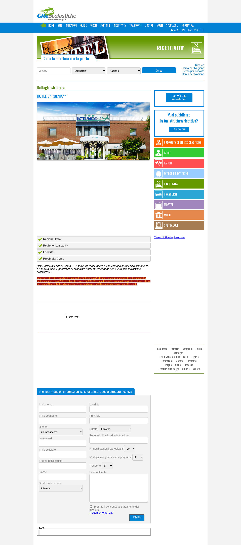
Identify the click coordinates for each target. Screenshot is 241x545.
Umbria (186, 369)
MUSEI (159, 25)
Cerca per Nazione (193, 74)
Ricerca (199, 65)
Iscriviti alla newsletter (179, 97)
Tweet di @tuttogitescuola (169, 237)
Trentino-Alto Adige (168, 369)
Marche (179, 361)
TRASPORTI (135, 25)
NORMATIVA (188, 25)
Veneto (196, 369)
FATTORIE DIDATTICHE (176, 173)
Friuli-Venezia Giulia (170, 357)
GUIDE (83, 25)
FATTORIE (105, 25)
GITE (60, 25)
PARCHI (93, 25)
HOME (51, 25)
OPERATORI (71, 25)
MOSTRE (149, 25)
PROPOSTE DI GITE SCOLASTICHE (182, 142)
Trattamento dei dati (101, 512)
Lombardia (167, 361)
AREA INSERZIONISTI (188, 30)
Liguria (195, 357)
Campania (187, 349)
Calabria (175, 349)
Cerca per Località (193, 71)
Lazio (185, 357)
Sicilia (178, 365)
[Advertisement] (94, 206)
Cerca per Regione (193, 68)
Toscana (189, 365)
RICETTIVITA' (119, 25)
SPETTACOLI (172, 25)
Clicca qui (179, 129)
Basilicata (162, 349)
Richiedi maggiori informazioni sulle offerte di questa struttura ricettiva (85, 391)
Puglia (168, 365)
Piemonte (191, 361)
